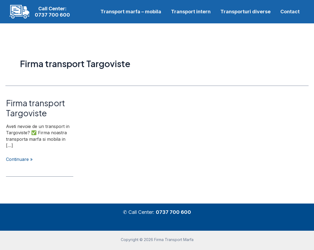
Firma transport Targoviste (35, 108)
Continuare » (19, 159)
